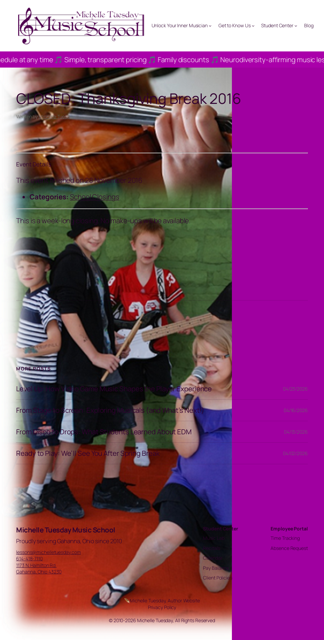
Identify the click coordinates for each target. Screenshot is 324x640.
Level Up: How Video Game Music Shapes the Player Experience (114, 389)
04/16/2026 (296, 410)
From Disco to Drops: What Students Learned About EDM (104, 432)
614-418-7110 (29, 558)
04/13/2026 (296, 432)
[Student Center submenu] (295, 25)
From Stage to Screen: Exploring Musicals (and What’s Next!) (110, 410)
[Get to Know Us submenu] (253, 25)
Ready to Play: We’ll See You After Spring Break (87, 453)
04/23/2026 (295, 389)
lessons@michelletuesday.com (48, 552)
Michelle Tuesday (57, 116)
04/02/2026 (295, 453)
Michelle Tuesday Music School (65, 529)
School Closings (94, 196)
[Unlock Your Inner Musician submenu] (210, 25)
